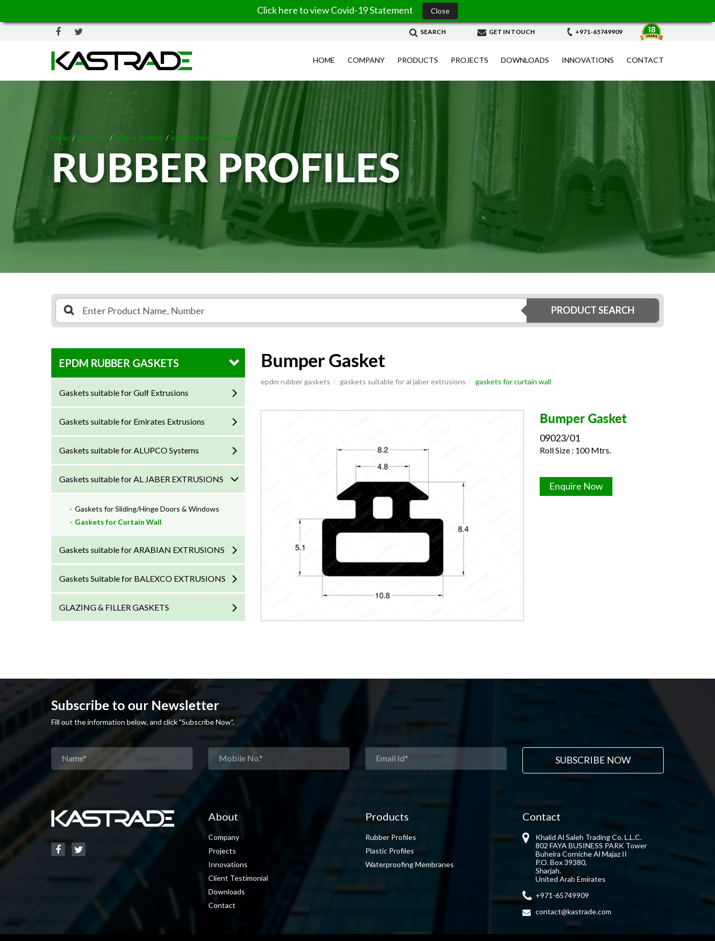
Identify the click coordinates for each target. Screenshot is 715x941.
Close (440, 10)
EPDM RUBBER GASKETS (119, 363)
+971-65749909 (594, 32)
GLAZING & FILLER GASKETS (114, 607)
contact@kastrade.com (573, 911)
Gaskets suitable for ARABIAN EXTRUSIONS (142, 550)
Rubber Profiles (390, 837)
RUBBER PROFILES (139, 137)
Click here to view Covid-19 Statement (336, 10)
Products (417, 60)
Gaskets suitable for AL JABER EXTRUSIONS (141, 479)
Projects (469, 60)
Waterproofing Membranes (409, 864)
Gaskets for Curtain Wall (118, 521)
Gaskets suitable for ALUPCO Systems (129, 450)
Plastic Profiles (389, 850)
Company (366, 60)
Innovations (588, 60)
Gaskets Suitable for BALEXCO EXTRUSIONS (142, 578)
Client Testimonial (238, 877)
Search (427, 32)
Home (324, 60)
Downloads (525, 60)
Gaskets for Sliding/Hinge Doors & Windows (147, 508)
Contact (645, 60)
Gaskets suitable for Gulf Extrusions (123, 392)
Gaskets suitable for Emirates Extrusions (132, 421)
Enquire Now (576, 486)
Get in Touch (506, 32)
